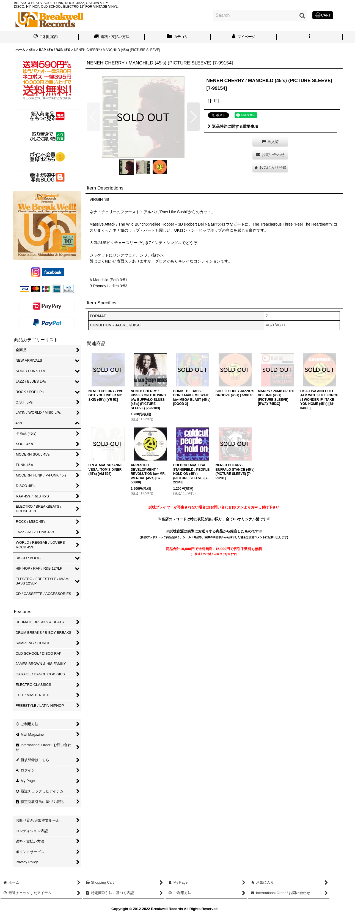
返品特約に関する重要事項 (233, 126)
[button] (310, 37)
